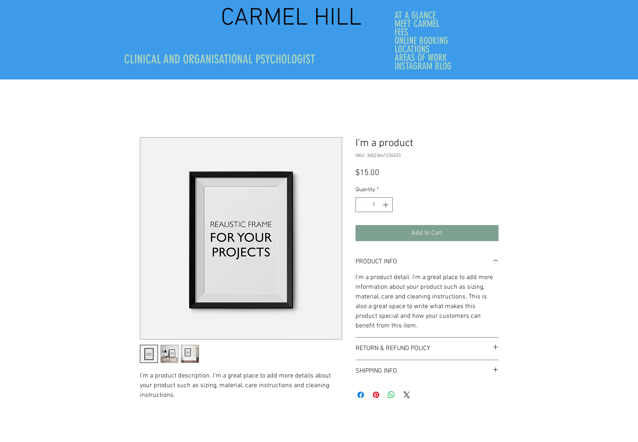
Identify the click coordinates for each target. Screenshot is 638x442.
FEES (401, 32)
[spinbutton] (374, 205)
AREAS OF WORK (421, 58)
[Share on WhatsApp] (391, 395)
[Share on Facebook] (361, 395)
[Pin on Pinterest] (376, 395)
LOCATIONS (412, 49)
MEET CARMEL (417, 24)
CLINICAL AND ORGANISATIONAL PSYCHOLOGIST (219, 59)
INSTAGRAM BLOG (423, 66)
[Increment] (386, 205)
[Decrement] (362, 205)
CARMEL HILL (294, 18)
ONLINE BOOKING (421, 41)
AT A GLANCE (415, 15)
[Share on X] (406, 395)
